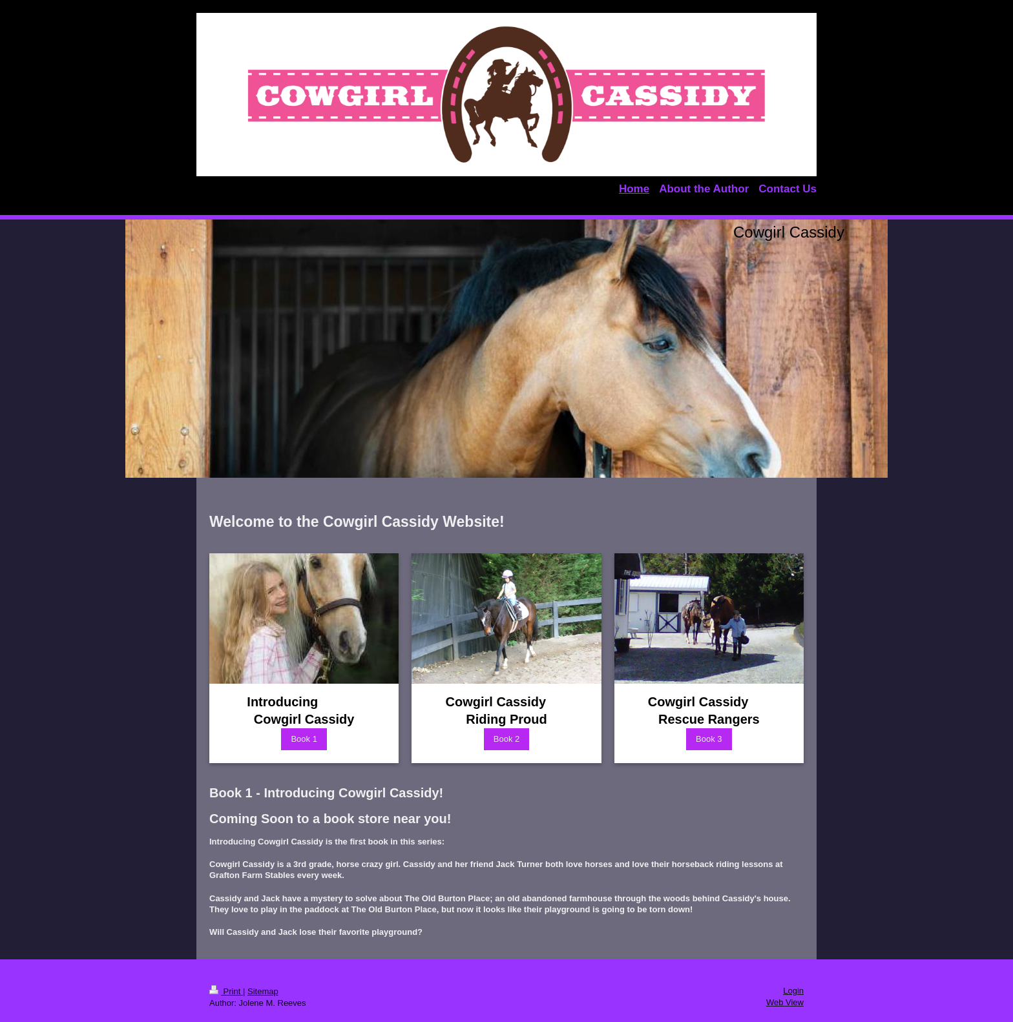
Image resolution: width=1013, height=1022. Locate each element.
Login (793, 991)
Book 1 (304, 739)
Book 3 (709, 739)
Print (226, 991)
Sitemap (262, 991)
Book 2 (506, 739)
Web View (785, 1002)
